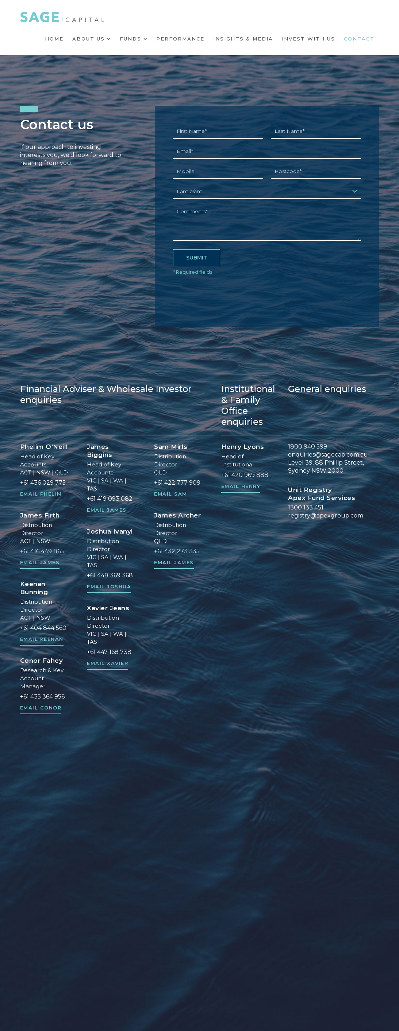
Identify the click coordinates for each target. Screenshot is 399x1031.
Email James (40, 562)
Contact (359, 39)
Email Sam (170, 494)
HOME (54, 39)
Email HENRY (241, 486)
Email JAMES (107, 510)
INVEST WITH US (308, 39)
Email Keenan (42, 639)
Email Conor (41, 708)
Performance (180, 39)
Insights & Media (243, 39)
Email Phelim (41, 494)
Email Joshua (109, 586)
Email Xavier (107, 663)
